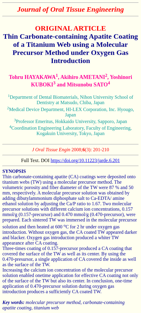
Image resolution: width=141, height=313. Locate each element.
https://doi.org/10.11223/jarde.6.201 (85, 160)
